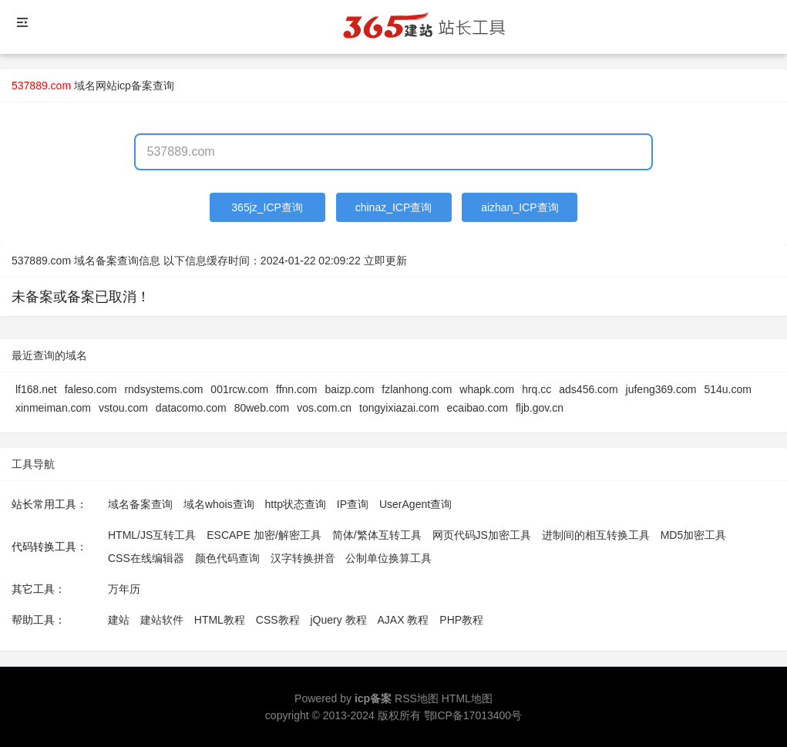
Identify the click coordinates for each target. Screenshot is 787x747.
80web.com (262, 408)
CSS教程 (278, 620)
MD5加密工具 (694, 535)
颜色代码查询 (227, 558)
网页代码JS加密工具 (481, 535)
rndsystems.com (163, 389)
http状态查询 (295, 504)
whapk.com (486, 389)
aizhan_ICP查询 (519, 207)
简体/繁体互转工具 (377, 535)
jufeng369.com (661, 389)
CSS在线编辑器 (146, 558)
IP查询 (352, 504)
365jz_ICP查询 (267, 207)
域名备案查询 (140, 504)
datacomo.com (191, 408)
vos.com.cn (324, 408)
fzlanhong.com (417, 389)
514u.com (727, 389)
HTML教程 (219, 620)
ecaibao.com (477, 408)
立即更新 (385, 260)
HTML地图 (467, 698)
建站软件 (161, 620)
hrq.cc (536, 389)
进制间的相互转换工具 (596, 535)
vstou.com (123, 408)
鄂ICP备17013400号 (473, 715)
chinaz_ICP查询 (393, 207)
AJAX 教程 (403, 620)
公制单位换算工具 (388, 558)
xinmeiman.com (53, 408)
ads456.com (588, 389)
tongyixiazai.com (399, 408)
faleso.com (91, 389)
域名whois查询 (218, 504)
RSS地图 (417, 698)
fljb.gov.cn (539, 408)
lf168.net (36, 389)
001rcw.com (239, 389)
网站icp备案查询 (135, 85)
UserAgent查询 (415, 504)
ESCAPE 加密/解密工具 (264, 535)
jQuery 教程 (338, 620)
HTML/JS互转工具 (152, 535)
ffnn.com (296, 389)
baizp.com (349, 389)
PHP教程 (461, 620)
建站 (118, 620)
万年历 (124, 589)
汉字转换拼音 (303, 558)
